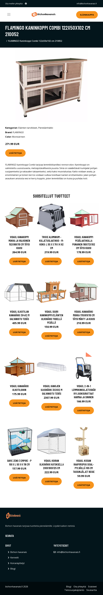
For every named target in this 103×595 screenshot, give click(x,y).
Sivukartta (91, 590)
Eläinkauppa (87, 14)
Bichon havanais (18, 552)
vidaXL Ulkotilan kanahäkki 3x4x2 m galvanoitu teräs (19, 315)
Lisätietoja (15, 153)
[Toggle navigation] (8, 14)
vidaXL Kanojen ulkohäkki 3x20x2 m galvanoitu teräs (51, 389)
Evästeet (92, 586)
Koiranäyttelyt (17, 563)
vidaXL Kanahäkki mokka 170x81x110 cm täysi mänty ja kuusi (84, 315)
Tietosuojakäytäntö (74, 590)
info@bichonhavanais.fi (87, 3)
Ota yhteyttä (79, 586)
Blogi (13, 568)
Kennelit (14, 557)
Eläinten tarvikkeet (27, 127)
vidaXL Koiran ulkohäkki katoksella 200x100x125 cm (51, 464)
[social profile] (26, 3)
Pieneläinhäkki (45, 127)
